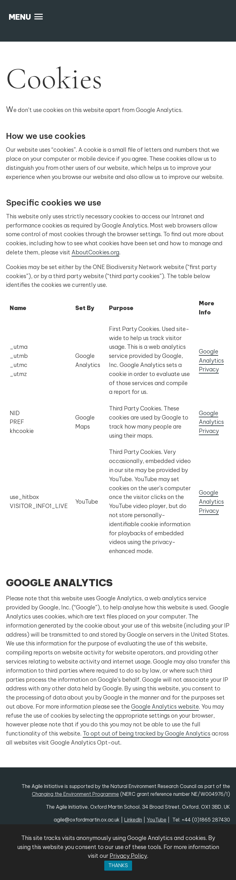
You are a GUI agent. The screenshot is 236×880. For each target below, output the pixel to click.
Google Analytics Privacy (211, 360)
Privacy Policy (128, 855)
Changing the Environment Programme (75, 794)
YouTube (156, 819)
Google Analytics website (165, 706)
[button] (25, 17)
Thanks (118, 865)
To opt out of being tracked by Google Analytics (146, 733)
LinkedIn (133, 819)
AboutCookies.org (95, 252)
